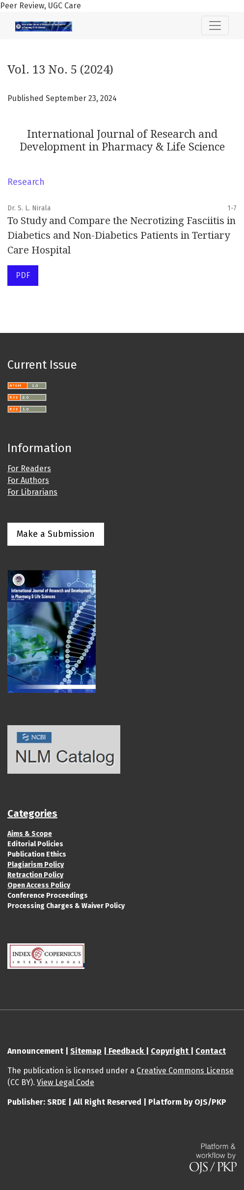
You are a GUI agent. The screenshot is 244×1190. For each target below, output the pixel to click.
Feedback (126, 1051)
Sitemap (86, 1051)
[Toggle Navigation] (215, 25)
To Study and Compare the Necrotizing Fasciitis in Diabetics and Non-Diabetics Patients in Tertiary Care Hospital (121, 235)
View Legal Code (65, 1082)
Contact (210, 1051)
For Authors (28, 480)
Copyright (170, 1051)
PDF (23, 275)
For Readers (29, 468)
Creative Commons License (185, 1070)
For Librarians (32, 492)
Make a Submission (56, 534)
